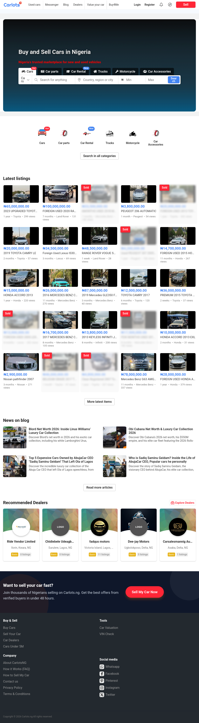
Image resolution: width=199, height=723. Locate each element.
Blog (66, 4)
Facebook (109, 673)
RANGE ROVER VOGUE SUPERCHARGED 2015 (99, 253)
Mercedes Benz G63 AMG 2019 (138, 379)
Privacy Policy (12, 688)
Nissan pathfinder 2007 (18, 379)
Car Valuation (109, 628)
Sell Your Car (12, 634)
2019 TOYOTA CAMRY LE (19, 253)
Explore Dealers (182, 503)
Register (150, 4)
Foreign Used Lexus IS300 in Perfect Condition (60, 253)
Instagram (110, 687)
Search (174, 80)
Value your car (95, 4)
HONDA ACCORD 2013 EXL (177, 337)
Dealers (77, 4)
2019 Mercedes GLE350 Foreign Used (99, 295)
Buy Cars (9, 628)
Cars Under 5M (13, 646)
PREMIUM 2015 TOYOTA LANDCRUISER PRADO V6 (178, 295)
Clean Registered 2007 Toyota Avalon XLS (99, 379)
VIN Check (107, 634)
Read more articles (99, 487)
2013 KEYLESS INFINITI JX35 (99, 337)
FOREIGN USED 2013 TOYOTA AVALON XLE (178, 211)
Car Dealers (11, 640)
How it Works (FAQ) (16, 669)
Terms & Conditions (16, 694)
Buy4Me (114, 4)
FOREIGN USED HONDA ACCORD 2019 (178, 379)
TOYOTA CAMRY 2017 (135, 295)
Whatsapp (110, 666)
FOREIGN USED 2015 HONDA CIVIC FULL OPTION (178, 253)
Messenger (51, 4)
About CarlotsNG (14, 663)
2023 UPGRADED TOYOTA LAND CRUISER (21, 211)
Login (137, 4)
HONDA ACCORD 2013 (18, 295)
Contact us (10, 681)
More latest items (99, 402)
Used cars (34, 4)
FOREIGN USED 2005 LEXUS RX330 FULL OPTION (21, 337)
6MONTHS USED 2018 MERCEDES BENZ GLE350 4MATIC (99, 211)
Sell (186, 4)
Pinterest (109, 680)
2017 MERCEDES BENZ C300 (60, 337)
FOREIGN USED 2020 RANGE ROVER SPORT (60, 211)
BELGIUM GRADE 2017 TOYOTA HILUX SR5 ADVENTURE (60, 379)
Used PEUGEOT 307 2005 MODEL (138, 253)
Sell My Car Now (145, 592)
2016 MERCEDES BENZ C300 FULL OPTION (60, 295)
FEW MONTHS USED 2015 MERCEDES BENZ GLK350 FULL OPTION (138, 337)
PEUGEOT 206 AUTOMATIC (138, 211)
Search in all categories (99, 156)
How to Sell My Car (16, 675)
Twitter (107, 694)
